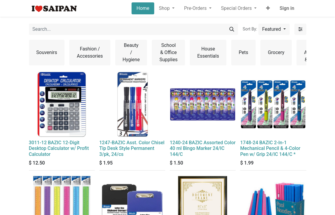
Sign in (287, 8)
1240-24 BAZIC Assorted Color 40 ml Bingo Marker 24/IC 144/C (203, 148)
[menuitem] (143, 8)
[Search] (232, 29)
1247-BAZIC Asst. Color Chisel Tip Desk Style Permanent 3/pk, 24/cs (132, 148)
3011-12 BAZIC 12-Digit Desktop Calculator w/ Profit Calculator (59, 148)
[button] (268, 8)
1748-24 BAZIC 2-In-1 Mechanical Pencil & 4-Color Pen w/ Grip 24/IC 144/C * (270, 148)
